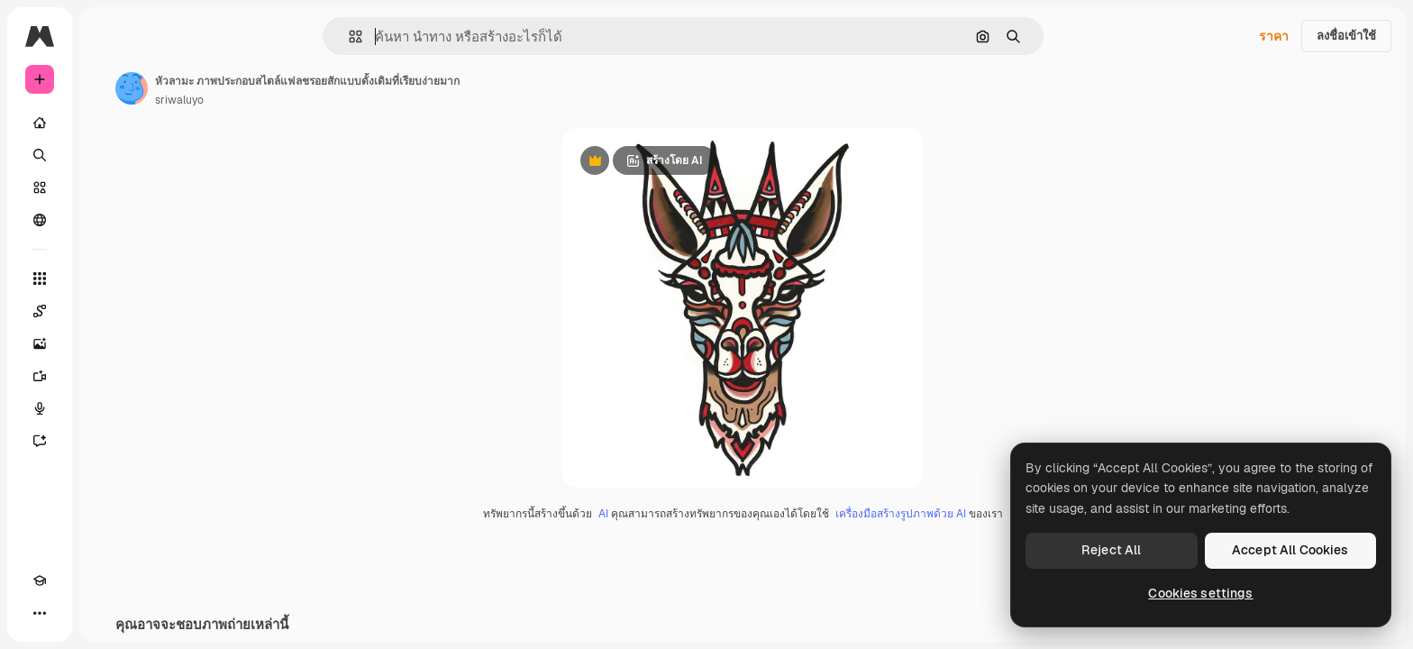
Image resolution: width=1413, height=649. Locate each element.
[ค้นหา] (108, 155)
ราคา (1274, 36)
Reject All (1111, 550)
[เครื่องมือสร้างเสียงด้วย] (108, 408)
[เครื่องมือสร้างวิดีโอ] (108, 375)
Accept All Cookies (1290, 550)
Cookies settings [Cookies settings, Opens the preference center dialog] (1200, 593)
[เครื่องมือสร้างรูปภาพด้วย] (108, 343)
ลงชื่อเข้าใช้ (1346, 35)
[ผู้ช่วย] (108, 440)
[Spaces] (108, 311)
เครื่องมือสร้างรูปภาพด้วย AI (969, 514)
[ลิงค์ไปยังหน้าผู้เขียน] (268, 88)
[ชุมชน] (108, 220)
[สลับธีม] (72, 613)
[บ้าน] (108, 122)
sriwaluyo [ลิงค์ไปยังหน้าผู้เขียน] (316, 100)
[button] (417, 36)
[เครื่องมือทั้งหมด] (108, 278)
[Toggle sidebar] (176, 36)
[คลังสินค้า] (108, 187)
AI (672, 514)
